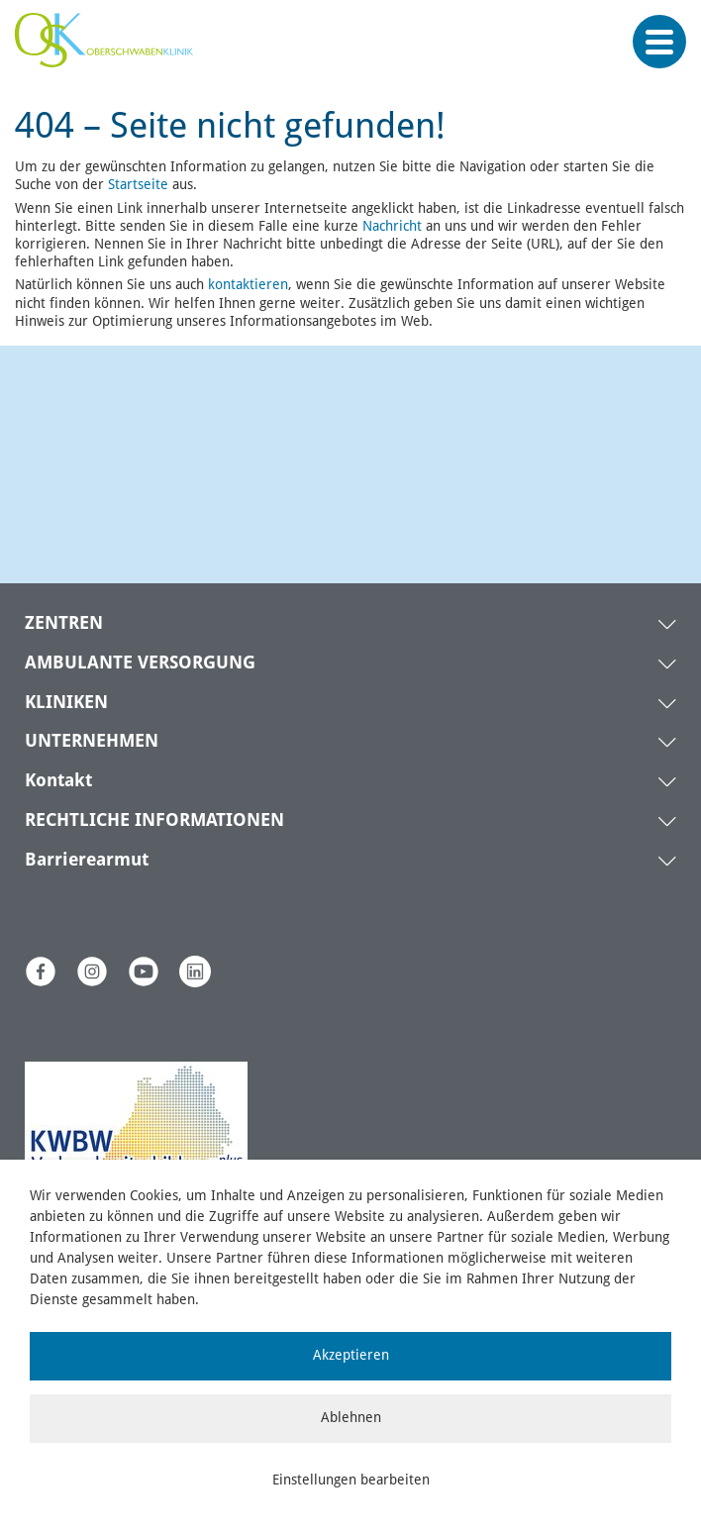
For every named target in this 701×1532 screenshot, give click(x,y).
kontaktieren (248, 285)
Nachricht (392, 227)
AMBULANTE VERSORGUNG (140, 663)
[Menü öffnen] (659, 42)
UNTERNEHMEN (91, 742)
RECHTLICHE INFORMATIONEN (154, 821)
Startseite (138, 185)
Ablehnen (351, 1418)
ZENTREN (64, 624)
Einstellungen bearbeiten (351, 1480)
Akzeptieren (351, 1356)
